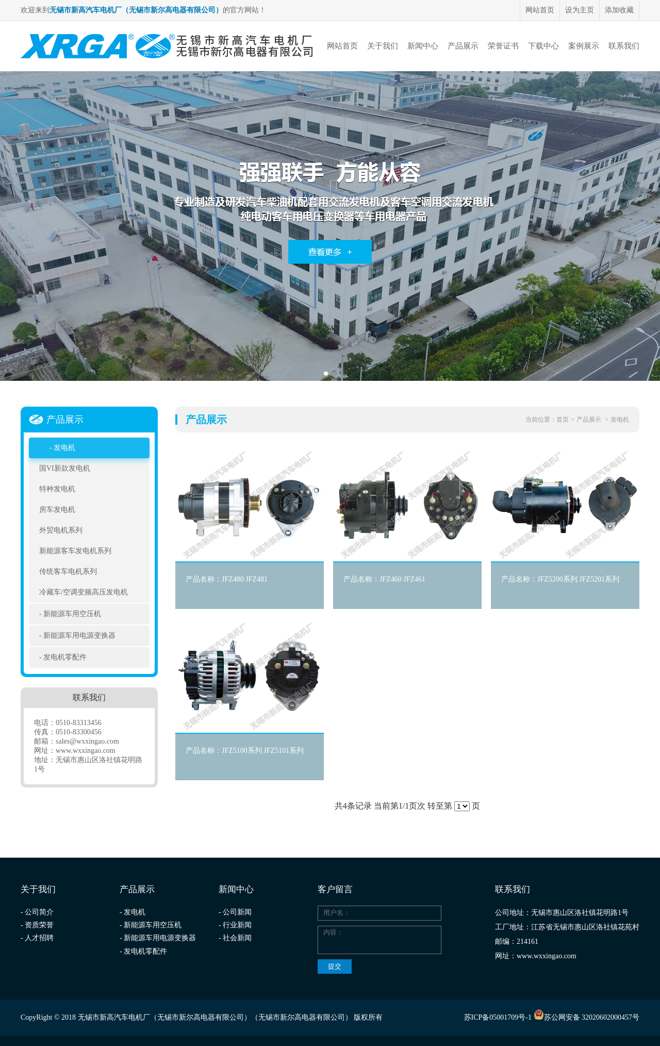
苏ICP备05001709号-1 (498, 1017)
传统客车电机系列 (68, 571)
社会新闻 (237, 938)
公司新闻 (237, 912)
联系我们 (623, 46)
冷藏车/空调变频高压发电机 (83, 592)
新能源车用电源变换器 (79, 635)
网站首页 (539, 10)
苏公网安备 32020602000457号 (587, 1017)
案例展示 (583, 46)
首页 (562, 419)
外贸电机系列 (60, 530)
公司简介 (39, 912)
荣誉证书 (503, 46)
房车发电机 (57, 509)
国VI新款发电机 (64, 468)
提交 (334, 966)
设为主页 (579, 10)
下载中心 (543, 46)
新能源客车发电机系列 (75, 551)
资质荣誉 (39, 925)
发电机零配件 (65, 657)
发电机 (64, 448)
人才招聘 (39, 938)
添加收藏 (619, 10)
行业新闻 (237, 925)
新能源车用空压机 (72, 614)
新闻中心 (422, 46)
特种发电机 (57, 489)
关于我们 (382, 46)
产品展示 (463, 46)
